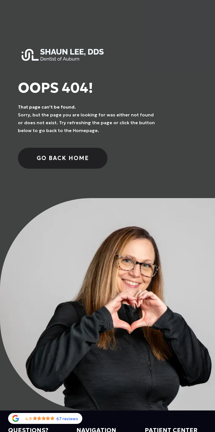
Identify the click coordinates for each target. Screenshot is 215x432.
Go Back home (63, 158)
